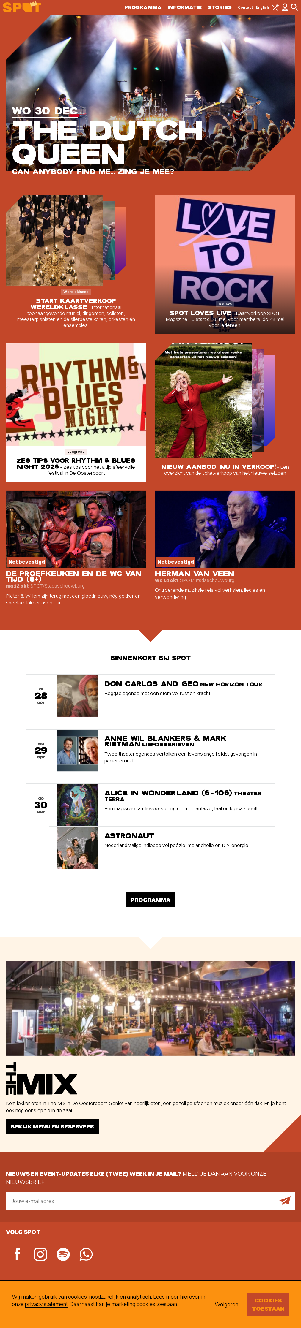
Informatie (184, 7)
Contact (245, 7)
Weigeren (226, 1304)
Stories (220, 7)
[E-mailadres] (150, 1201)
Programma (143, 7)
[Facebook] (17, 1255)
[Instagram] (40, 1255)
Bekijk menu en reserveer (52, 1126)
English (262, 7)
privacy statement (46, 1304)
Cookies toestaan (268, 1304)
